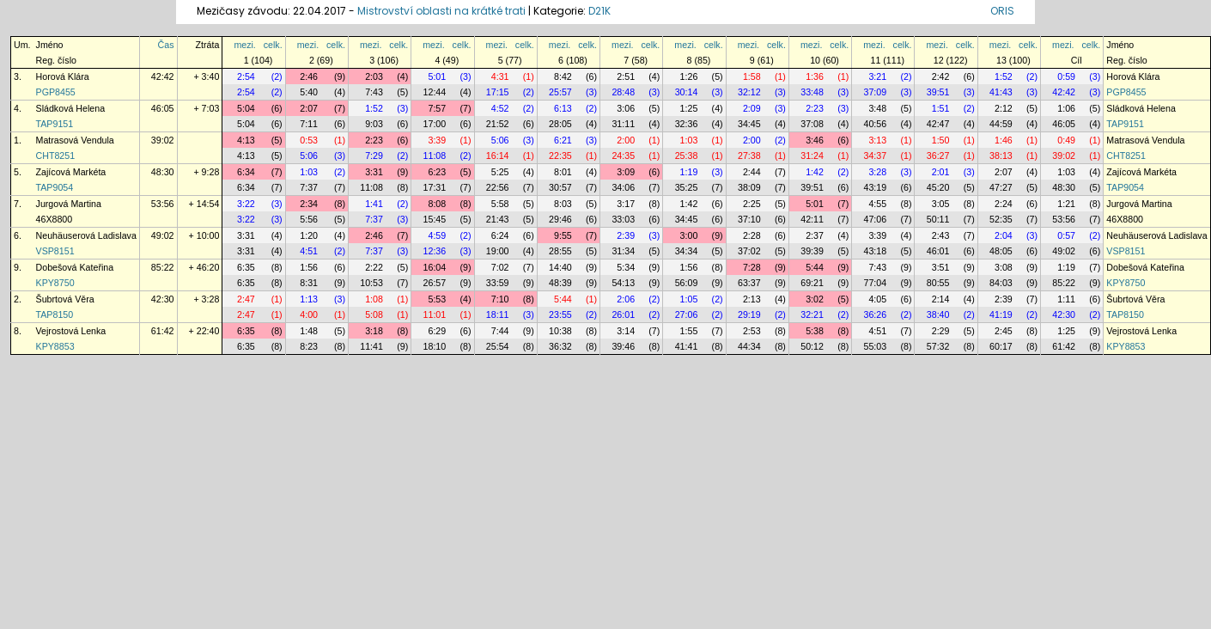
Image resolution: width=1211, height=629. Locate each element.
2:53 (752, 331)
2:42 (941, 76)
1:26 (689, 76)
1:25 (689, 108)
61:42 (162, 331)
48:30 (162, 172)
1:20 (309, 235)
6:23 (437, 172)
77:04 (875, 283)
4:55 (877, 203)
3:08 (1004, 267)
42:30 (162, 299)
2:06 (626, 299)
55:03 (875, 346)
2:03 (374, 76)
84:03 (1001, 283)
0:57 (1066, 235)
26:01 (623, 314)
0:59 (1066, 76)
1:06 (1066, 108)
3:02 (815, 299)
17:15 (497, 92)
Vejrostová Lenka (71, 331)
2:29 (941, 331)
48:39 (560, 283)
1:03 (689, 140)
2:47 (246, 299)
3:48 (877, 108)
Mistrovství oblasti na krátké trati (441, 10)
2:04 (1004, 235)
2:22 (374, 267)
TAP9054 (55, 187)
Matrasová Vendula (75, 140)
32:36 (686, 124)
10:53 (371, 283)
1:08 (374, 299)
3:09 (626, 172)
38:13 (1001, 155)
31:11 (623, 124)
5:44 (815, 267)
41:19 (1001, 314)
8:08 (437, 203)
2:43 (941, 235)
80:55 (938, 283)
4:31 (500, 76)
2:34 (309, 203)
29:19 (749, 314)
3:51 (941, 267)
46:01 (938, 251)
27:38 (749, 155)
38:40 (938, 314)
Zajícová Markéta (71, 172)
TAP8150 (55, 314)
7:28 (752, 267)
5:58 (500, 203)
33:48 (812, 92)
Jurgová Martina (68, 203)
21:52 (497, 124)
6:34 (246, 172)
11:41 (371, 346)
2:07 (309, 108)
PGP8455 (56, 92)
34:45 (749, 124)
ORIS (1002, 10)
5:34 (626, 267)
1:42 (815, 172)
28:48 (623, 92)
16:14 (497, 155)
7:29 (374, 155)
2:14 (941, 299)
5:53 (437, 299)
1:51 (941, 108)
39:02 (162, 140)
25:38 (686, 155)
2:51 (626, 76)
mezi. (244, 45)
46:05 (162, 108)
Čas (166, 45)
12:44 (435, 92)
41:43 (1001, 92)
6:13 (563, 108)
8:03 (563, 203)
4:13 (246, 140)
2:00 (626, 140)
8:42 (563, 76)
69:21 (812, 283)
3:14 (626, 331)
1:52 (1004, 76)
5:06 (500, 140)
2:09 (752, 108)
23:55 (560, 314)
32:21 (812, 314)
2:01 (941, 172)
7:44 (500, 331)
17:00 (435, 124)
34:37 (875, 155)
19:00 (497, 251)
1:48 (309, 331)
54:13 (623, 283)
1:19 (689, 172)
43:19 (875, 187)
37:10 (749, 219)
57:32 (938, 346)
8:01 (563, 172)
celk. (273, 45)
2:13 (752, 299)
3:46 (815, 140)
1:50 (941, 140)
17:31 (435, 187)
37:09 (875, 92)
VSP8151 (55, 251)
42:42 (162, 76)
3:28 (877, 172)
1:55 (689, 331)
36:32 (560, 346)
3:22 (246, 203)
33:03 (623, 219)
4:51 (309, 251)
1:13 (309, 299)
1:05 (689, 299)
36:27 (938, 155)
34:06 (623, 187)
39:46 (623, 346)
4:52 (500, 108)
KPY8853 (55, 346)
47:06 (875, 219)
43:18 (875, 251)
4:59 (437, 235)
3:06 (626, 108)
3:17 (626, 203)
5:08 (374, 314)
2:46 (309, 76)
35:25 (686, 187)
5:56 (309, 219)
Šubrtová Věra (65, 299)
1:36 (815, 76)
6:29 (437, 331)
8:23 (309, 346)
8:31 (309, 283)
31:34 (623, 251)
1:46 (1004, 140)
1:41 (374, 203)
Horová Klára (62, 76)
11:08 (435, 155)
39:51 (938, 92)
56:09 (686, 283)
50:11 (938, 219)
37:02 (749, 251)
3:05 (941, 203)
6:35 (246, 267)
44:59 (1001, 124)
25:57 (560, 92)
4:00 (309, 314)
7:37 (309, 187)
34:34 (686, 251)
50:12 (812, 346)
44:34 (749, 346)
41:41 (686, 346)
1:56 (309, 267)
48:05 (1001, 251)
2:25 (752, 203)
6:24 (500, 235)
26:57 (435, 283)
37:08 (812, 124)
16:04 (435, 267)
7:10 (500, 299)
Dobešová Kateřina (75, 267)
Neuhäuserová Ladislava (86, 235)
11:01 (435, 314)
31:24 (812, 155)
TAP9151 (55, 124)
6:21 (563, 140)
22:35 (560, 155)
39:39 (812, 251)
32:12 (749, 92)
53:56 (162, 203)
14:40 (560, 267)
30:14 (686, 92)
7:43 (374, 92)
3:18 (374, 331)
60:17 (1001, 346)
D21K (599, 10)
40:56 (875, 124)
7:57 (437, 108)
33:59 (497, 283)
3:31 (374, 172)
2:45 (1004, 331)
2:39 (626, 235)
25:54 (497, 346)
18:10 (435, 346)
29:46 (560, 219)
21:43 (497, 219)
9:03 (374, 124)
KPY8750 (55, 283)
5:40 (309, 92)
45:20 (938, 187)
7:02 (500, 267)
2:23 (815, 108)
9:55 (563, 235)
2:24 (1004, 203)
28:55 (560, 251)
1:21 (1066, 203)
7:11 (309, 124)
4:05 (877, 299)
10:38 (560, 331)
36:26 (875, 314)
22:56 (497, 187)
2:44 (752, 172)
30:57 (560, 187)
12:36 (435, 251)
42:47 (938, 124)
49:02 (162, 235)
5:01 (437, 76)
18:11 (497, 314)
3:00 (689, 235)
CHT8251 (56, 155)
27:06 (686, 314)
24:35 (623, 155)
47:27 (1001, 187)
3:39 (437, 140)
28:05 (560, 124)
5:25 (500, 172)
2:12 (1004, 108)
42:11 (812, 219)
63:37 (749, 283)
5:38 (815, 331)
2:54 (246, 76)
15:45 (435, 219)
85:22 (162, 267)
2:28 (752, 235)
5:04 (246, 108)
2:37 (815, 235)
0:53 (309, 140)
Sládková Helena (71, 108)
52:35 (1001, 219)
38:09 (749, 187)
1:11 (1066, 299)
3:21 (877, 76)
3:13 (877, 140)
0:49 (1066, 140)
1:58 (752, 76)
